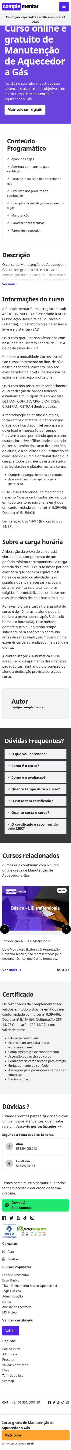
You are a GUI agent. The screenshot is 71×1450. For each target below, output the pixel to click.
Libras (6, 1302)
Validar (10, 1330)
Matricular (13, 1435)
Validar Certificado (15, 1365)
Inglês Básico (11, 1291)
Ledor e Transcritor (15, 1275)
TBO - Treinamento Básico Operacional (29, 1286)
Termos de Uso (12, 1375)
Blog (5, 1370)
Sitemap (8, 1381)
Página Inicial (11, 1349)
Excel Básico (11, 1280)
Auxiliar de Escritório (17, 1307)
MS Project (9, 1312)
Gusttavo (11, 1259)
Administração (12, 1296)
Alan (8, 1251)
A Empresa (9, 1354)
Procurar (8, 1359)
